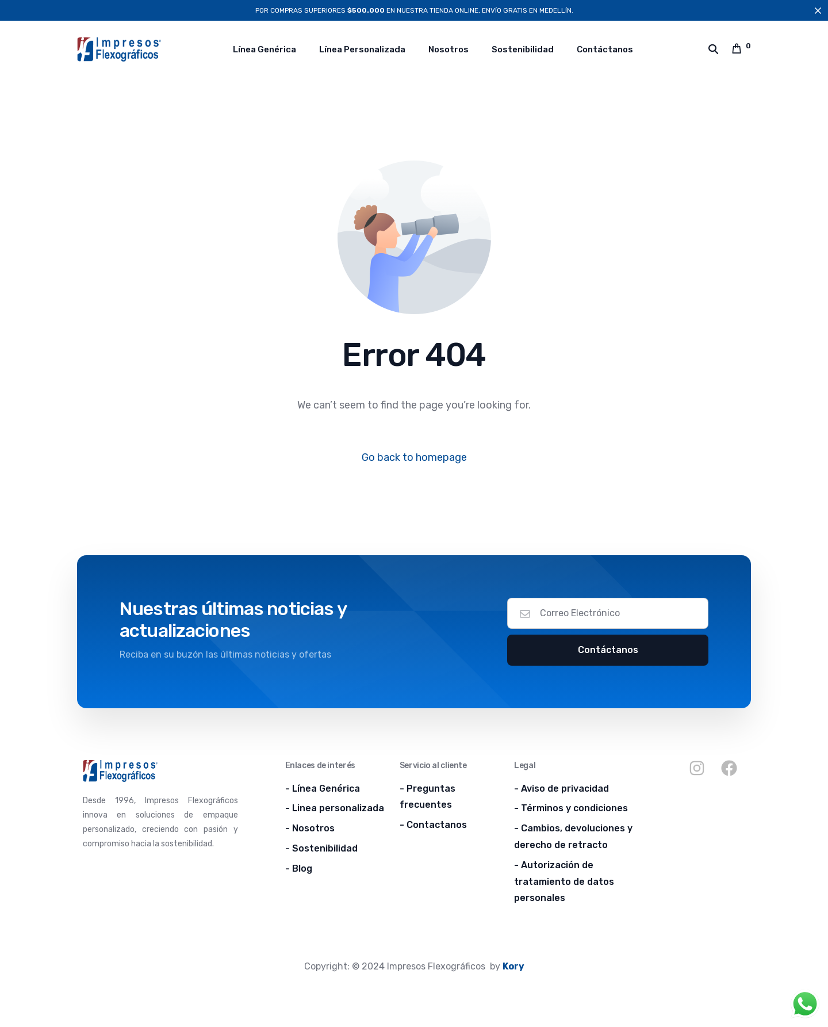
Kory (513, 966)
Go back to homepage (414, 457)
